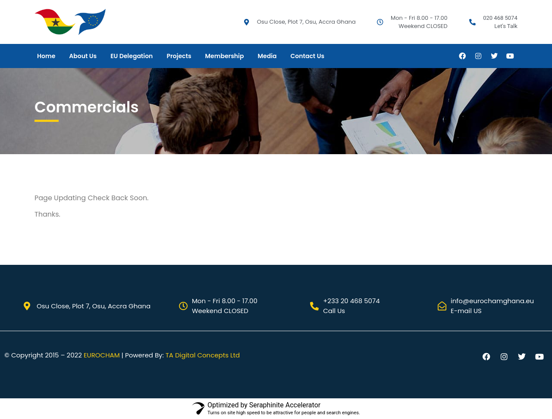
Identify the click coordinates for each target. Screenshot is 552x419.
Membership (224, 56)
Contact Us (307, 56)
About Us (83, 56)
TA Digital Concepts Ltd (203, 355)
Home (46, 56)
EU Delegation (131, 56)
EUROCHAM (102, 355)
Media (266, 56)
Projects (178, 56)
